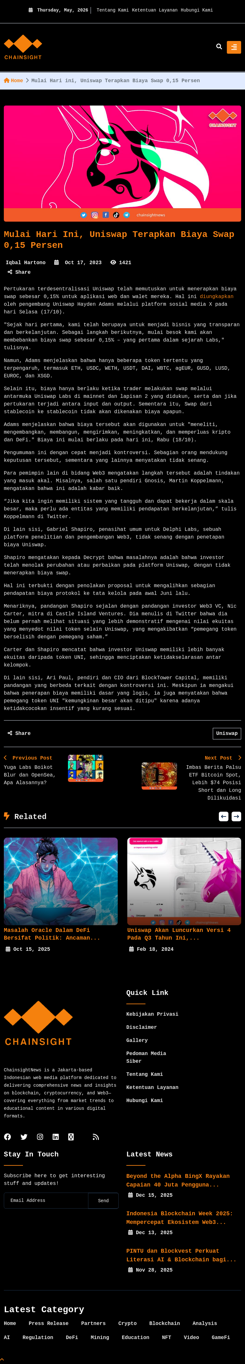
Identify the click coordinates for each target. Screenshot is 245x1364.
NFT (166, 1338)
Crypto (127, 1324)
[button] (223, 816)
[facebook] (7, 1138)
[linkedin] (56, 1138)
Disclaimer (141, 1027)
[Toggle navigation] (234, 47)
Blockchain (164, 1324)
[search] (219, 47)
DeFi (72, 1338)
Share (19, 272)
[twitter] (23, 1138)
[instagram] (40, 1138)
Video (191, 1338)
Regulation (38, 1338)
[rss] (96, 1138)
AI (7, 1338)
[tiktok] (71, 1138)
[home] (23, 47)
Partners (93, 1324)
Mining (100, 1338)
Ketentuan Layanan (155, 10)
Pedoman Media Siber (146, 1057)
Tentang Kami (113, 10)
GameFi (221, 1338)
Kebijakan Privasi (152, 1014)
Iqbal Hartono (26, 263)
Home (13, 81)
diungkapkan (217, 297)
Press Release (49, 1324)
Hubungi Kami (197, 10)
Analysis (205, 1324)
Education (135, 1338)
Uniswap (227, 734)
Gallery (137, 1041)
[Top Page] (2, 1360)
